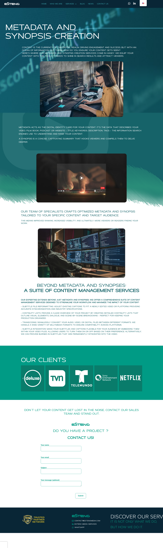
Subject (61, 469)
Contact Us (102, 4)
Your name (61, 447)
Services (71, 4)
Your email (61, 459)
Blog (82, 4)
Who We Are (56, 4)
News (90, 4)
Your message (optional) (61, 483)
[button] (23, 378)
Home (43, 4)
